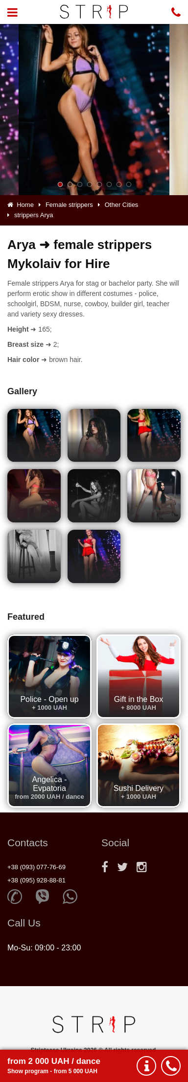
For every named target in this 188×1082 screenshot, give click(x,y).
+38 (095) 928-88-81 (36, 880)
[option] (94, 109)
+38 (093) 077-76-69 (36, 867)
